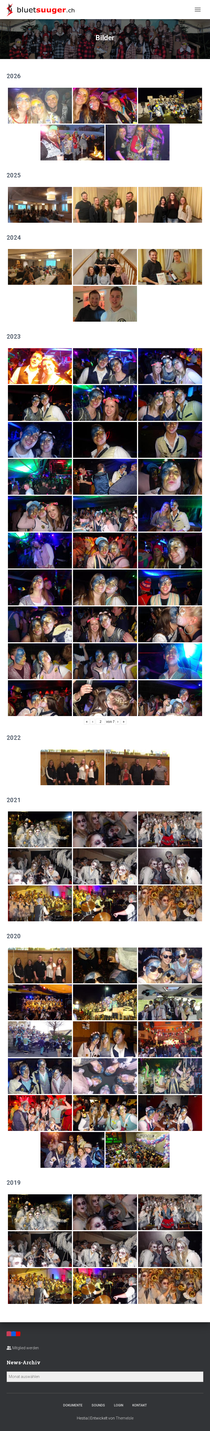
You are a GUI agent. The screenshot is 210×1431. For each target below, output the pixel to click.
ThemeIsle (124, 1418)
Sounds (98, 1405)
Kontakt (139, 1405)
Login (118, 1405)
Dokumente (73, 1405)
